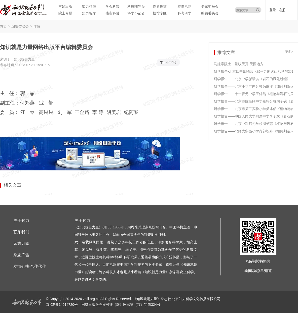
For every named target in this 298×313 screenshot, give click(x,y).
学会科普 (112, 6)
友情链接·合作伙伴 (29, 266)
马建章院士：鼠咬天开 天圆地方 (238, 64)
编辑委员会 (210, 13)
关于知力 (21, 220)
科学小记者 (136, 13)
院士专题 (65, 13)
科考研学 (184, 13)
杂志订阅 (21, 243)
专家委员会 (210, 6)
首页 (3, 26)
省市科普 (112, 13)
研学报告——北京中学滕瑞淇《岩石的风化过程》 (252, 79)
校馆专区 (160, 13)
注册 (282, 10)
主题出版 (65, 6)
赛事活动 (184, 6)
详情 (36, 26)
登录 (272, 10)
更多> (289, 51)
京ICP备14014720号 (62, 305)
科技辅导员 (136, 6)
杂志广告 (21, 255)
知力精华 (89, 6)
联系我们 (21, 232)
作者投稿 (160, 6)
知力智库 (89, 13)
